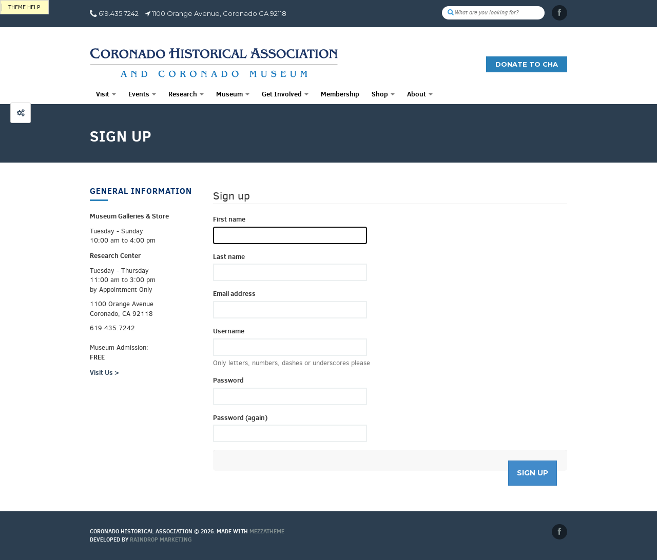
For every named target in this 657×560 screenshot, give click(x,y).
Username (228, 330)
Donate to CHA (526, 64)
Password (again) (240, 417)
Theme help (24, 7)
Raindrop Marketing (161, 539)
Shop (383, 93)
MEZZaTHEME (266, 531)
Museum (232, 93)
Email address (234, 293)
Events (142, 93)
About (420, 93)
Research (186, 93)
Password (228, 380)
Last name (229, 256)
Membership (340, 93)
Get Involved (285, 93)
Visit (106, 93)
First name (229, 219)
